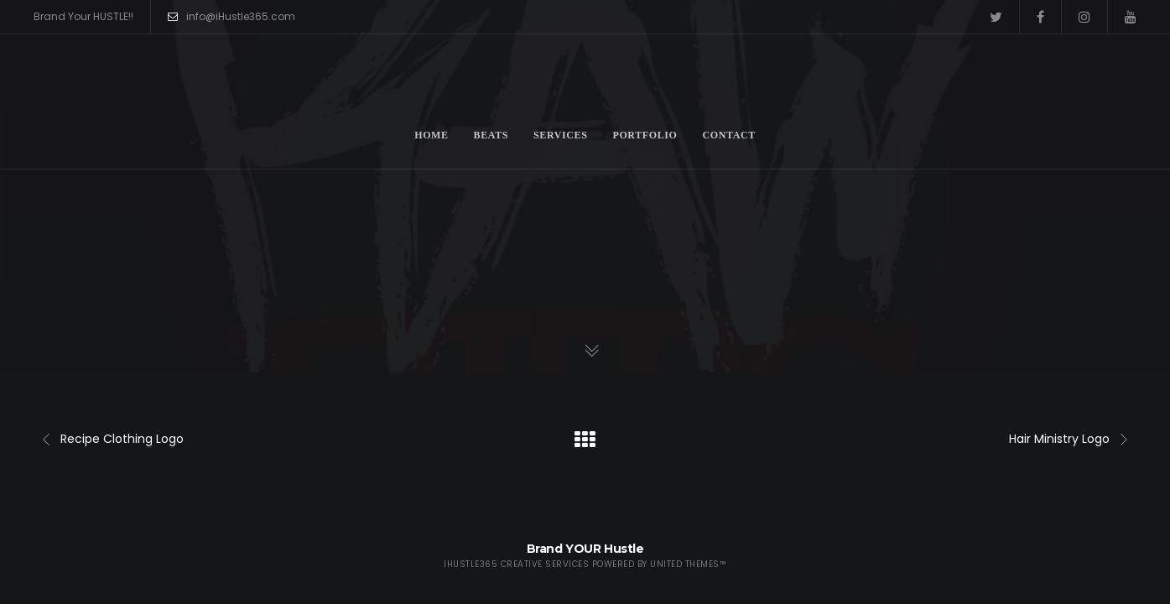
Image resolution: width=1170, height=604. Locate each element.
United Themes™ (688, 564)
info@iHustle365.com (231, 17)
